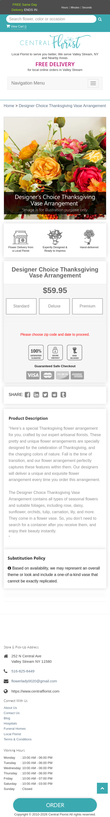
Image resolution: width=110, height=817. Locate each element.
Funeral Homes (15, 728)
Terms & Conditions (18, 739)
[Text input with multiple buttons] (51, 19)
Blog (7, 718)
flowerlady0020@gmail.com (34, 681)
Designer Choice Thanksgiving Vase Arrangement (62, 106)
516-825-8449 (22, 671)
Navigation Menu (28, 83)
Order (55, 805)
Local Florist (12, 734)
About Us (10, 708)
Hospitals (10, 723)
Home (9, 106)
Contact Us (12, 713)
